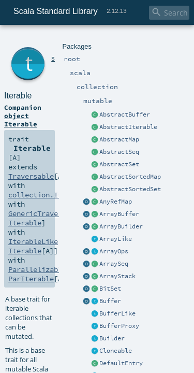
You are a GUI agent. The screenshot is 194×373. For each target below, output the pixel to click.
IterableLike (30, 122)
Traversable (128, 94)
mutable (96, 40)
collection (68, 40)
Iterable (55, 52)
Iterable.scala (98, 353)
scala (45, 40)
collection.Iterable (42, 103)
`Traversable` (42, 310)
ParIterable (93, 131)
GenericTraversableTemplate (55, 113)
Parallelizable (33, 131)
